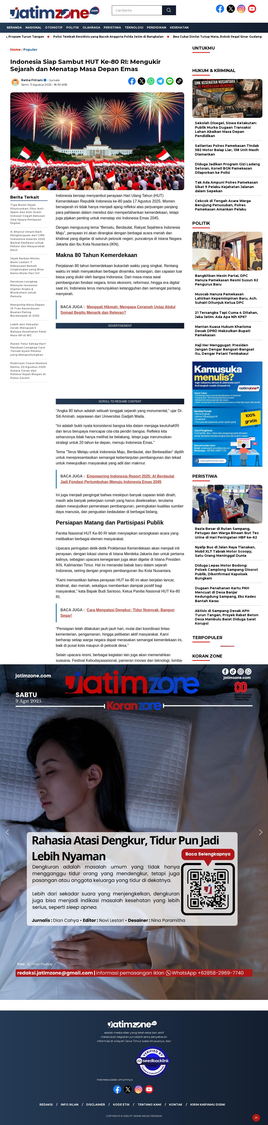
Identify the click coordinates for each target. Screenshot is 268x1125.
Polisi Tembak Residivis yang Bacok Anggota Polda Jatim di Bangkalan (111, 36)
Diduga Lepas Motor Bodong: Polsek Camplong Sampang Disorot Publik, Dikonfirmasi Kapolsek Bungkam (226, 571)
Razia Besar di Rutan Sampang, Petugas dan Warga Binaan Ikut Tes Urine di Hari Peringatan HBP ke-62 (227, 533)
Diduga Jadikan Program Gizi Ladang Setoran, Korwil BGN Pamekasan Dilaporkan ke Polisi (227, 168)
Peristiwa (112, 27)
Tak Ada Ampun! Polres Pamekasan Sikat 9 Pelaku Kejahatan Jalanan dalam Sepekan (226, 186)
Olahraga (91, 27)
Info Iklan (69, 1104)
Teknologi (134, 27)
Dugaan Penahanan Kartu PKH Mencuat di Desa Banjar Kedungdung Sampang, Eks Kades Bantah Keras (225, 594)
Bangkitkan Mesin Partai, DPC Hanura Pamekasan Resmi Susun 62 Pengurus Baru (226, 280)
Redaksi (46, 1104)
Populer (30, 49)
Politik (72, 27)
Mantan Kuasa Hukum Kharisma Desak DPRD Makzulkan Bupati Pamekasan (223, 331)
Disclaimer (95, 1104)
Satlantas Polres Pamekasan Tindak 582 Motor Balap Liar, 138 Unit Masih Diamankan (227, 150)
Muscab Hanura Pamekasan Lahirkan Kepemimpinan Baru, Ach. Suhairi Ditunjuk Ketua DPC (226, 298)
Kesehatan (179, 27)
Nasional (33, 27)
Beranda (14, 27)
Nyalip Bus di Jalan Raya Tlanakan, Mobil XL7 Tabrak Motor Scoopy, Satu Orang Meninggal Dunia (225, 551)
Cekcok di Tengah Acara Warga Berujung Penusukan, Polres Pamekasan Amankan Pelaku (223, 205)
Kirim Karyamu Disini (207, 1104)
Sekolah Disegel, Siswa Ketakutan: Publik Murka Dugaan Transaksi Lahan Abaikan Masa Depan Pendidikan (226, 129)
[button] (7, 832)
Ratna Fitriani (32, 80)
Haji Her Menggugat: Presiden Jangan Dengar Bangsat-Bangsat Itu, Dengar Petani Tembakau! (224, 349)
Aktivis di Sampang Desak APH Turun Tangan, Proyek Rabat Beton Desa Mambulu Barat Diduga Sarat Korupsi (226, 617)
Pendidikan (156, 27)
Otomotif (54, 27)
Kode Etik (121, 1104)
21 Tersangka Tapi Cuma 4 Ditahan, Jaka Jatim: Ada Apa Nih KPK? (226, 315)
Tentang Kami (149, 1104)
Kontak (175, 1104)
